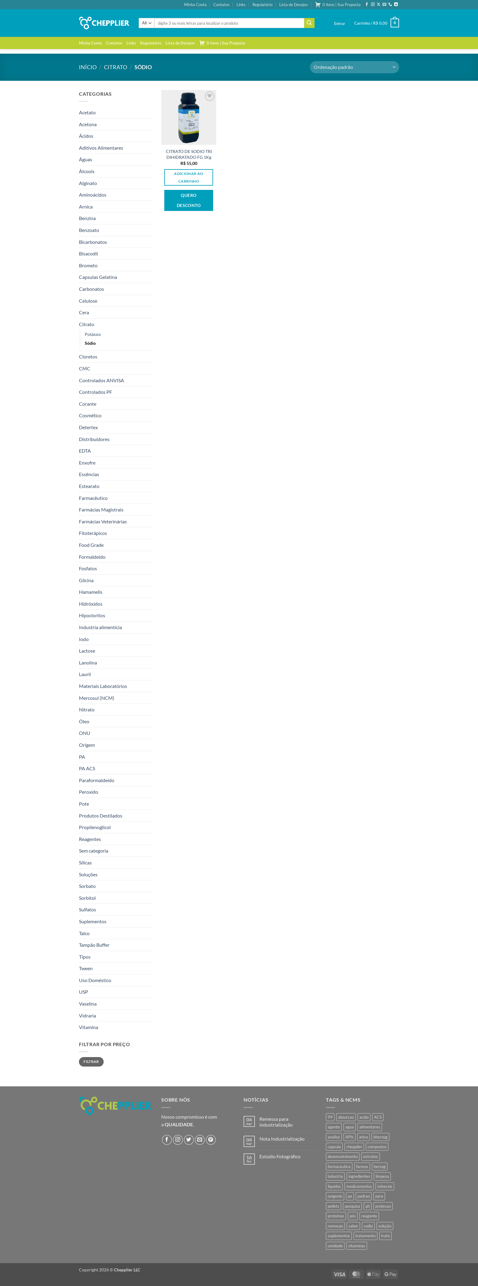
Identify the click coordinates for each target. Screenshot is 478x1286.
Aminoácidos (92, 195)
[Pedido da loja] (354, 67)
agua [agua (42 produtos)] (349, 1126)
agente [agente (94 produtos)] (334, 1126)
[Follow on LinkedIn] (396, 4)
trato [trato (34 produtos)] (385, 1235)
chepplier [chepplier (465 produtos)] (354, 1146)
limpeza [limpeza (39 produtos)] (382, 1176)
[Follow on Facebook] (367, 4)
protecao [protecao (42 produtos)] (383, 1206)
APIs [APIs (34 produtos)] (349, 1137)
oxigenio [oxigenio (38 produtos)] (335, 1196)
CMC (84, 368)
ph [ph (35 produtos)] (368, 1206)
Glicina (86, 580)
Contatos (221, 4)
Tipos (85, 957)
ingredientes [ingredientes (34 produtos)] (359, 1176)
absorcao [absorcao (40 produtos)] (346, 1117)
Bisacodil (88, 253)
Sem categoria (93, 850)
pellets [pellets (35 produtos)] (333, 1206)
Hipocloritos (92, 615)
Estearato (89, 486)
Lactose (87, 651)
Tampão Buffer (94, 945)
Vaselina (88, 1003)
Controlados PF (95, 392)
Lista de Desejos (293, 4)
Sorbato (87, 886)
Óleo (84, 721)
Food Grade (91, 545)
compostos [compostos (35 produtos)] (377, 1146)
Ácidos (86, 136)
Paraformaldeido (96, 780)
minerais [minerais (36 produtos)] (384, 1186)
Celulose (88, 301)
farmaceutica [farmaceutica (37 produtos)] (339, 1166)
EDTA (85, 451)
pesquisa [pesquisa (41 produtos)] (352, 1206)
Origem (87, 745)
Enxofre (87, 462)
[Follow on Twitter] (189, 1140)
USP (83, 992)
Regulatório (262, 4)
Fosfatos (88, 568)
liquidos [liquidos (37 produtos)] (334, 1186)
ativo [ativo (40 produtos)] (363, 1137)
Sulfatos (87, 909)
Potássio (93, 334)
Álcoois (87, 171)
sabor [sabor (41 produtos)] (353, 1226)
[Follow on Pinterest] (211, 1140)
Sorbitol (87, 898)
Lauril (85, 674)
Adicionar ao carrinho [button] (188, 177)
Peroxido (88, 792)
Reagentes (90, 839)
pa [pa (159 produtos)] (350, 1196)
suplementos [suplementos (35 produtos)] (339, 1235)
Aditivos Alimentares (101, 148)
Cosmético (90, 415)
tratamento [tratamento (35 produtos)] (365, 1235)
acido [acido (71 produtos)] (364, 1117)
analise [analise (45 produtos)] (334, 1137)
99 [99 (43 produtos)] (330, 1117)
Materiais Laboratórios (103, 686)
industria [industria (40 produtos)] (335, 1176)
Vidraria (87, 1015)
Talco (84, 933)
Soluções (88, 874)
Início (88, 67)
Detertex (88, 427)
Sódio (90, 343)
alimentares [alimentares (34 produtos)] (369, 1126)
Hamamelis (90, 592)
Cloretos (88, 356)
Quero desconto (189, 200)
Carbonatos (91, 289)
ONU (84, 733)
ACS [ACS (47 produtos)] (378, 1117)
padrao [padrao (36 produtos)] (364, 1196)
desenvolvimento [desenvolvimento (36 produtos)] (343, 1156)
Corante (87, 404)
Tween (86, 968)
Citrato (115, 67)
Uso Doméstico (95, 980)
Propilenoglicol (95, 827)
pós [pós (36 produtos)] (353, 1215)
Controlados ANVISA (101, 380)
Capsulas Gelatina (98, 277)
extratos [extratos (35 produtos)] (370, 1156)
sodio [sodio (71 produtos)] (368, 1226)
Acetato (87, 112)
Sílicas (85, 862)
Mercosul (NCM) (96, 698)
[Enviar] (309, 23)
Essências (89, 474)
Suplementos (92, 921)
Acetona (88, 124)
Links (241, 4)
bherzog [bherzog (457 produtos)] (380, 1137)
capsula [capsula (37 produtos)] (334, 1146)
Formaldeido (92, 557)
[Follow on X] (378, 4)
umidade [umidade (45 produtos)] (335, 1245)
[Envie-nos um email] (384, 4)
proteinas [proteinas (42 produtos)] (336, 1215)
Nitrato (87, 709)
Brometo (88, 265)
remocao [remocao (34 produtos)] (335, 1226)
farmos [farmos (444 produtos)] (362, 1166)
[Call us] (390, 4)
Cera (84, 312)
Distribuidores (94, 439)
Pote (84, 804)
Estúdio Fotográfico (280, 1156)
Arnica (86, 206)
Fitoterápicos (93, 533)
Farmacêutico (93, 498)
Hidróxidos (90, 604)
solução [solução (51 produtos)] (384, 1226)
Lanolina (88, 662)
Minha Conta (195, 4)
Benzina (87, 218)
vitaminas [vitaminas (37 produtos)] (356, 1245)
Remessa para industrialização (276, 1121)
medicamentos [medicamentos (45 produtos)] (359, 1186)
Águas (85, 159)
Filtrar (91, 1061)
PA (82, 757)
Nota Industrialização (282, 1139)
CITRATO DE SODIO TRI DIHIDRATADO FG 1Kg (189, 154)
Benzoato (89, 230)
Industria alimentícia (100, 627)
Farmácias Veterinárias (103, 521)
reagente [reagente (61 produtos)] (369, 1215)
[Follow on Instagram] (373, 4)
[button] (339, 23)
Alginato (88, 183)
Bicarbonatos (93, 242)
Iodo (84, 639)
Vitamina (88, 1027)
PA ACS (87, 768)
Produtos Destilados (100, 815)
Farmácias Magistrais (101, 509)
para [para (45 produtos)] (379, 1196)
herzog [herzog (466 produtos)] (380, 1166)
